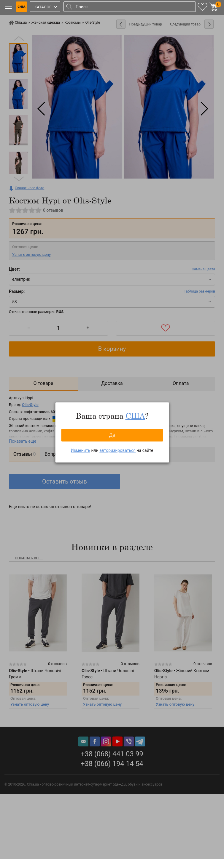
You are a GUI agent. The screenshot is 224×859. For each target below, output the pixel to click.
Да (112, 435)
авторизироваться (117, 450)
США (135, 415)
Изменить (80, 450)
